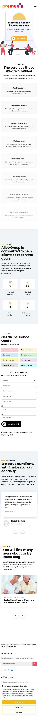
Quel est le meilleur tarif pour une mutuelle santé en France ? (19, 601)
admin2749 (19, 597)
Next (22, 530)
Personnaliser (19, 707)
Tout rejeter (19, 712)
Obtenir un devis (10, 424)
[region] (19, 699)
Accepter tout (19, 702)
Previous (15, 530)
